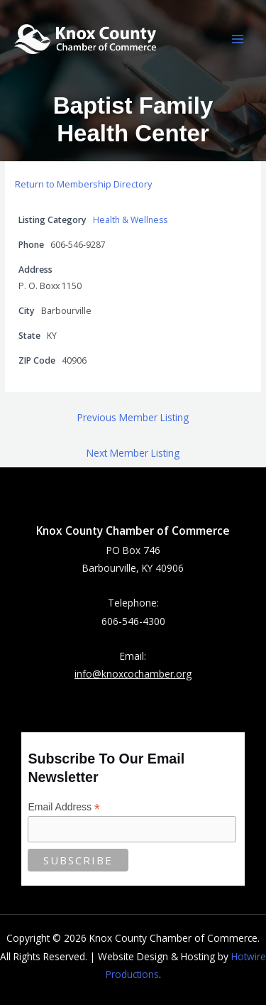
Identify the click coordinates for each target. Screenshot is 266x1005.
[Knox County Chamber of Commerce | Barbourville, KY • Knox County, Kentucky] (85, 38)
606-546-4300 (133, 621)
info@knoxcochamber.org (133, 673)
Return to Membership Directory (84, 184)
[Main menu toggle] (238, 39)
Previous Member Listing (133, 417)
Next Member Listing (133, 453)
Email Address (64, 807)
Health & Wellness (130, 220)
